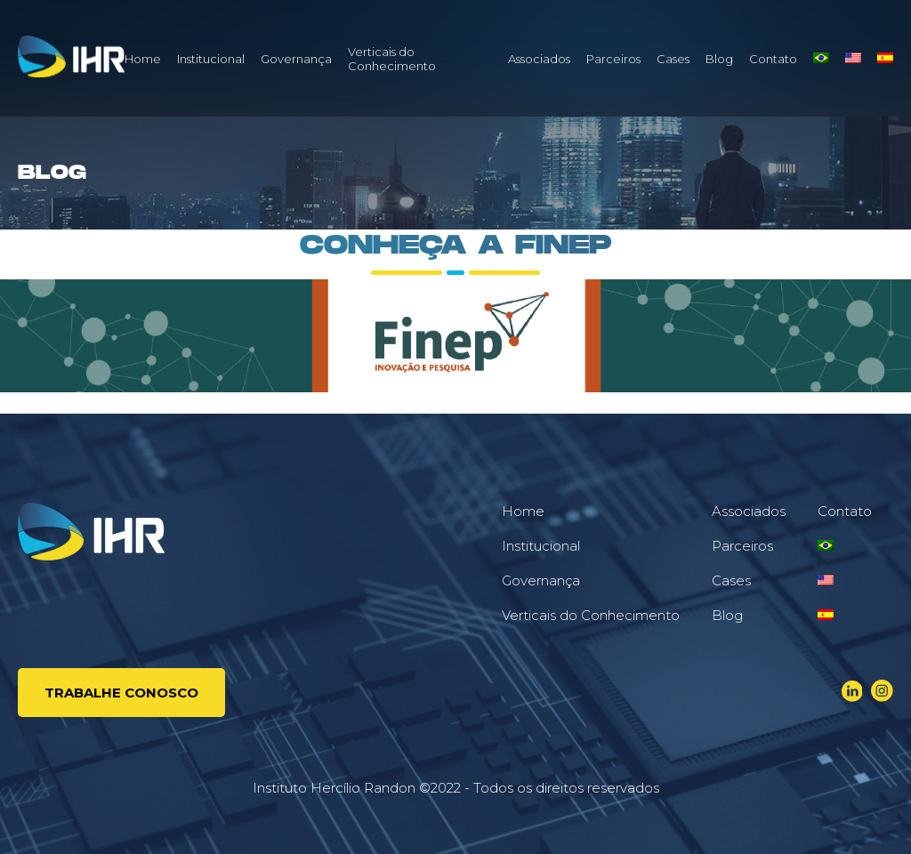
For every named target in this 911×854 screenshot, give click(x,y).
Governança (296, 59)
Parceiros (613, 59)
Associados (539, 59)
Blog (719, 59)
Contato (773, 59)
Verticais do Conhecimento (392, 58)
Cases (673, 59)
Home (143, 59)
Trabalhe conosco (121, 692)
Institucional (211, 59)
